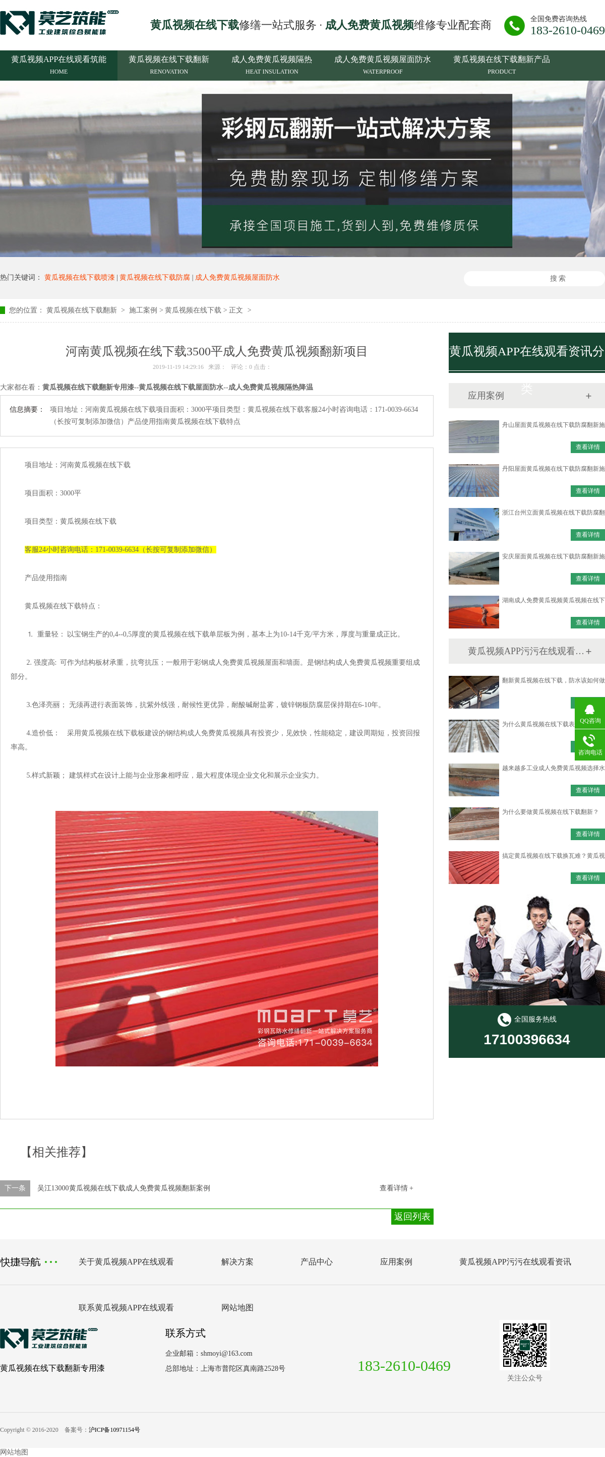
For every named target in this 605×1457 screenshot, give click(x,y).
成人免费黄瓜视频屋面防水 (382, 66)
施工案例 (143, 310)
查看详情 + (396, 1188)
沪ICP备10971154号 (114, 1429)
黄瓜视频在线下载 (193, 310)
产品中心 (316, 1261)
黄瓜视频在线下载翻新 (169, 66)
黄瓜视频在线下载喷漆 (79, 277)
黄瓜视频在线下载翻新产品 (501, 66)
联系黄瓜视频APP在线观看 (126, 1307)
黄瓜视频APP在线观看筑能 (58, 66)
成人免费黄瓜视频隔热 (271, 66)
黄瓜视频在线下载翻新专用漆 (52, 1368)
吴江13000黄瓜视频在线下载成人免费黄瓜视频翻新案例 (123, 1188)
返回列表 (412, 1217)
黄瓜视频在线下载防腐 (154, 277)
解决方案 (237, 1261)
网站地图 (237, 1307)
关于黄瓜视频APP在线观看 (126, 1261)
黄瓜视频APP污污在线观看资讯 (526, 651)
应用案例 (396, 1261)
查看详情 (588, 447)
